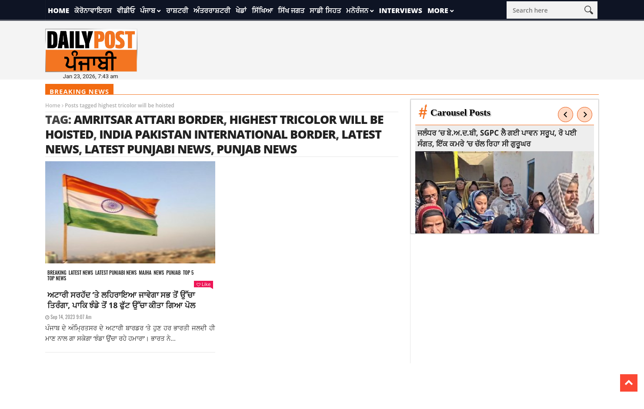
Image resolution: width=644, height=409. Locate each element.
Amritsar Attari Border (148, 119)
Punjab (173, 273)
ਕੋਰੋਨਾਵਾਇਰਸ (93, 10)
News (158, 273)
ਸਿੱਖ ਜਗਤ (291, 10)
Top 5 (188, 273)
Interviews (400, 10)
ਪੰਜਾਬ (147, 10)
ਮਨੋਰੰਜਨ (357, 10)
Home (58, 10)
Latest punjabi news (116, 273)
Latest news (81, 273)
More (437, 10)
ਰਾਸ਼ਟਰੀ (177, 10)
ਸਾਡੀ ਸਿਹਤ (325, 10)
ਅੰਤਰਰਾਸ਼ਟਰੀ (212, 10)
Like (203, 284)
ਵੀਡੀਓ (126, 10)
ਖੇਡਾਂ (241, 10)
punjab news (257, 149)
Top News (56, 278)
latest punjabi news (147, 149)
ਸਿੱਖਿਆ (262, 10)
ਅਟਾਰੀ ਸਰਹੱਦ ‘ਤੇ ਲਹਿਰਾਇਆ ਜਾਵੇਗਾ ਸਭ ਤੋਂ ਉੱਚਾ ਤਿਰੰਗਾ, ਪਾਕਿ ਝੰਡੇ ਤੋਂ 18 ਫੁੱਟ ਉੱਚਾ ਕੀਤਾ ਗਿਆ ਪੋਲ (121, 299)
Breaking (57, 273)
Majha (145, 273)
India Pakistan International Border (217, 134)
